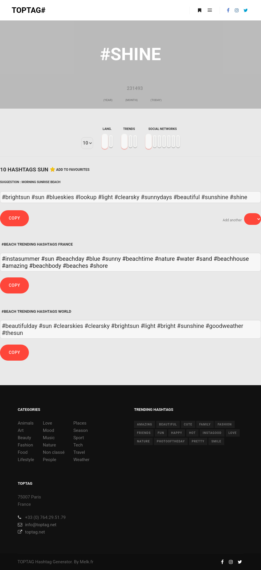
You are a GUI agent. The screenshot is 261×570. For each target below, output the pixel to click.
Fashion (25, 445)
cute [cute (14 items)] (188, 424)
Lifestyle (26, 459)
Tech (78, 445)
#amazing (15, 265)
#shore (99, 265)
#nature (165, 258)
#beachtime (137, 258)
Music (49, 437)
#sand (204, 258)
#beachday (69, 258)
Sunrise (43, 182)
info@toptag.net (37, 524)
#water (185, 258)
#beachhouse (231, 258)
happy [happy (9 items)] (176, 433)
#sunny (111, 258)
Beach (55, 182)
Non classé (54, 452)
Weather (81, 459)
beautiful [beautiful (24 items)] (168, 424)
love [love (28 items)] (233, 433)
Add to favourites (73, 170)
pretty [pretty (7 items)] (198, 441)
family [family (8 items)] (204, 424)
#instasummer (21, 258)
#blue (93, 258)
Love (47, 423)
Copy (14, 218)
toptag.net (31, 532)
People (49, 459)
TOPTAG (26, 561)
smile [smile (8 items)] (216, 441)
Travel (79, 452)
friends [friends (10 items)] (144, 433)
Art (21, 430)
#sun (47, 258)
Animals (26, 423)
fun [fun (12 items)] (161, 433)
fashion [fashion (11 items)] (225, 424)
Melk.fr (86, 561)
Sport (78, 437)
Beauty (24, 437)
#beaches (75, 265)
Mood (48, 430)
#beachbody (45, 265)
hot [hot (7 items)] (192, 433)
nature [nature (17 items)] (143, 441)
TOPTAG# (29, 10)
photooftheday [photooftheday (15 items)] (171, 441)
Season (80, 430)
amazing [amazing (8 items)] (144, 424)
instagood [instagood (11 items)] (212, 433)
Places (79, 423)
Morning (29, 182)
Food (23, 452)
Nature (49, 445)
